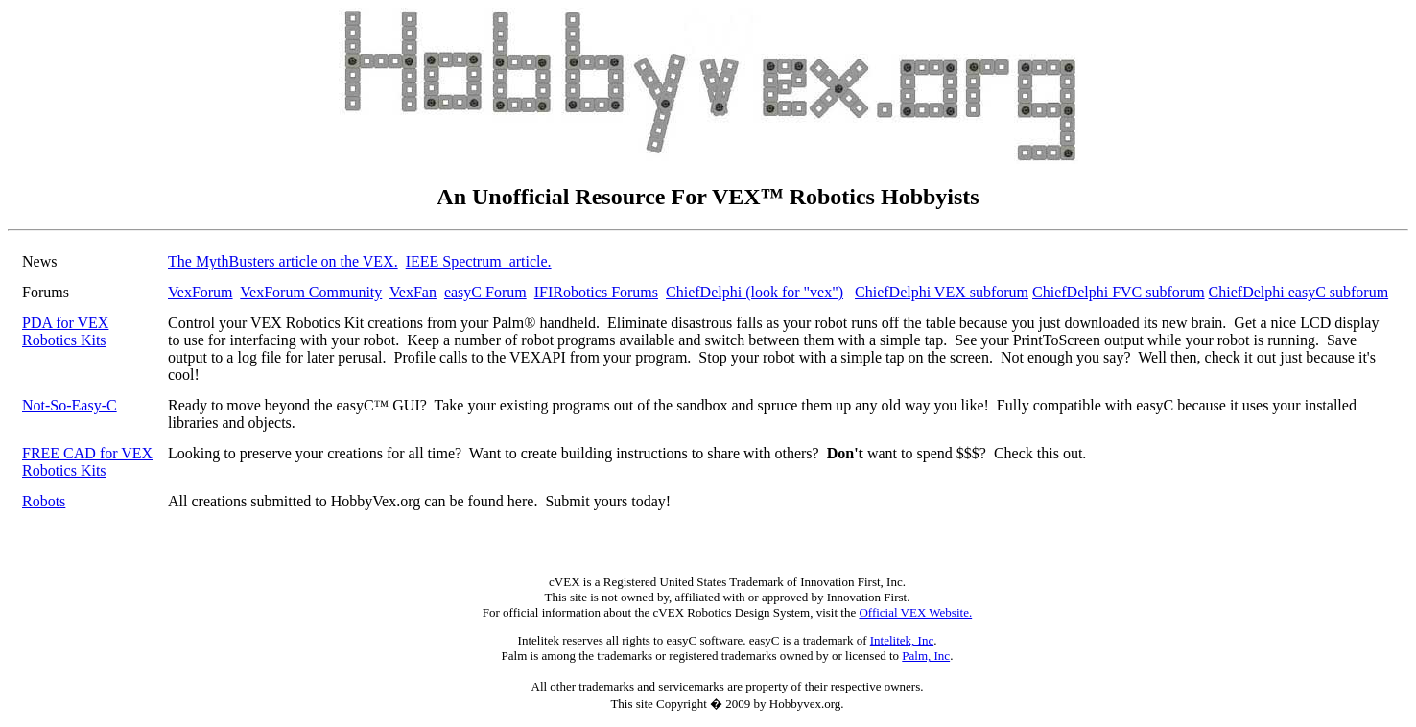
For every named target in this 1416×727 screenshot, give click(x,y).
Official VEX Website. (915, 612)
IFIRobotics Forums (596, 292)
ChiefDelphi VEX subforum (941, 292)
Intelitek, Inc (901, 640)
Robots (43, 501)
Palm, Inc (926, 655)
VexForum (200, 292)
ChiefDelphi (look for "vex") (754, 292)
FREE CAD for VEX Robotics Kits (87, 462)
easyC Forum (485, 292)
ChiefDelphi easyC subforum (1299, 292)
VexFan (413, 292)
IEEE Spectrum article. (479, 261)
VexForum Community (311, 292)
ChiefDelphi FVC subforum (1118, 292)
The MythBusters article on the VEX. (283, 261)
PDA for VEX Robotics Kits (65, 331)
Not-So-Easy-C (69, 405)
